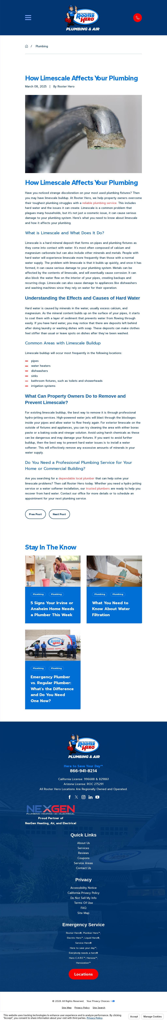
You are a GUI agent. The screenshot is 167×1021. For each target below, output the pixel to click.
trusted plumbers (98, 488)
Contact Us (83, 868)
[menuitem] (67, 1008)
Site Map (83, 913)
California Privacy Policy (83, 893)
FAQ (83, 908)
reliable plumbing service (99, 203)
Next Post (59, 514)
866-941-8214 (83, 771)
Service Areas (83, 863)
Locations (83, 974)
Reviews (83, 853)
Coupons (83, 858)
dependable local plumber (76, 478)
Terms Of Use (83, 903)
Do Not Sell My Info (83, 898)
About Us (83, 843)
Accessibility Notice (83, 888)
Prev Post (35, 514)
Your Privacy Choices (100, 1001)
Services (83, 848)
